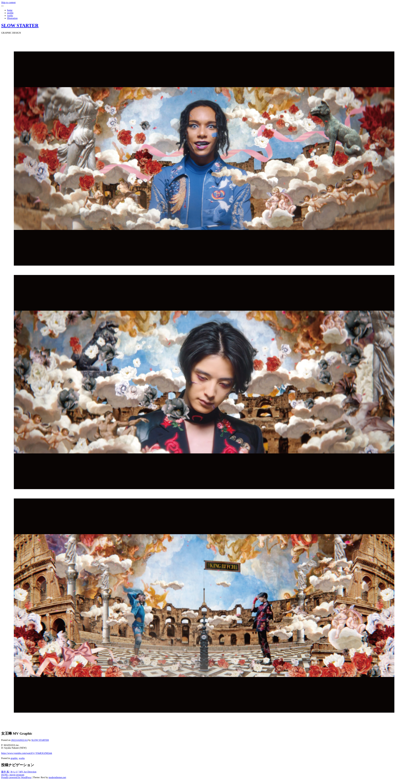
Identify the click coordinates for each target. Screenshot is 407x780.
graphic (14, 758)
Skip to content (8, 2)
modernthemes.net (57, 777)
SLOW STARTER (19, 25)
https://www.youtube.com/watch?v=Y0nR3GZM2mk (26, 753)
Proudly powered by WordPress (16, 777)
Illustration (12, 18)
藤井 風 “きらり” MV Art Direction (18, 771)
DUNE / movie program (12, 774)
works (10, 15)
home (9, 10)
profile (10, 13)
